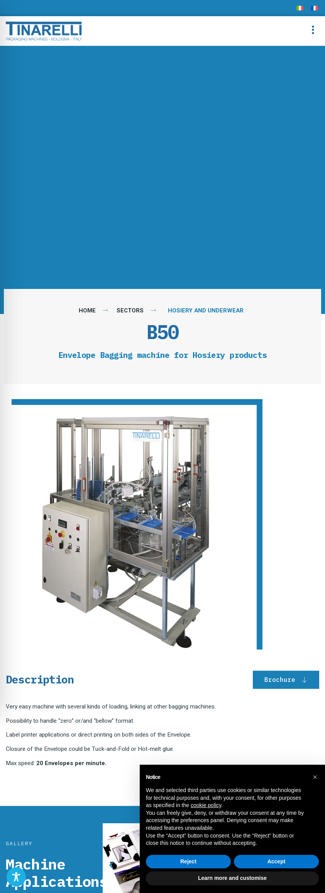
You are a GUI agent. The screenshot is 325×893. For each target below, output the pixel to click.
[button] (312, 31)
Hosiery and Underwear (206, 310)
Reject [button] (188, 861)
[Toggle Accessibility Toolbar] (16, 876)
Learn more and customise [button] (232, 878)
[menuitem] (300, 8)
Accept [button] (276, 861)
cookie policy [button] (206, 805)
